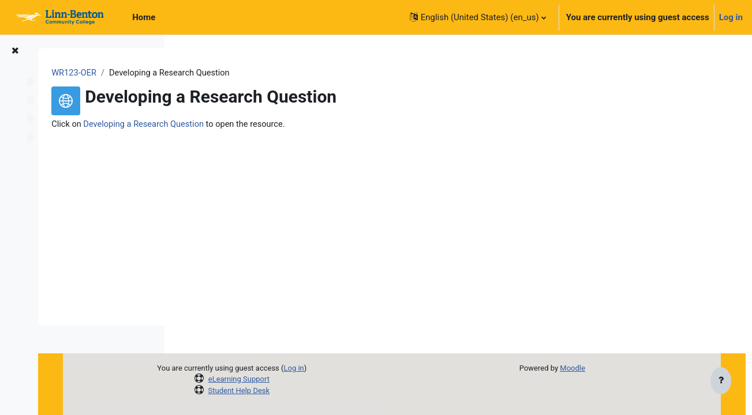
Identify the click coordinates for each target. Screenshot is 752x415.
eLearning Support (322, 379)
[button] (478, 17)
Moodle (602, 368)
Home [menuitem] (143, 17)
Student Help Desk (323, 390)
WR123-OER (210, 73)
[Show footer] (720, 381)
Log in (731, 17)
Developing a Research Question (282, 125)
